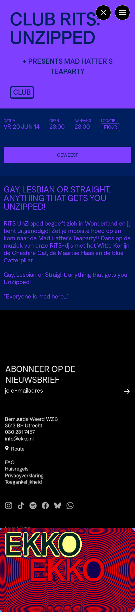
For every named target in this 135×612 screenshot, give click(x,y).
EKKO (110, 127)
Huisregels (17, 475)
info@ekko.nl (19, 440)
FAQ (10, 469)
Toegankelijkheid (23, 488)
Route (15, 451)
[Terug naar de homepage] (103, 12)
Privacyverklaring (24, 482)
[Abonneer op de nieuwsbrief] (127, 390)
